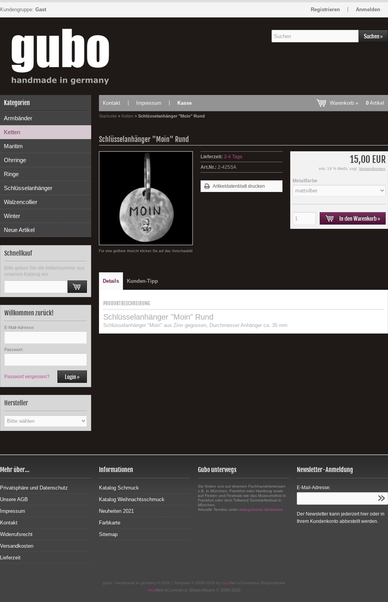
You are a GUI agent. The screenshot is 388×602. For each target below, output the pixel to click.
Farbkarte (109, 523)
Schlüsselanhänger (28, 188)
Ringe (11, 174)
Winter (12, 216)
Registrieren (325, 9)
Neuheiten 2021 (116, 511)
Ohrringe (15, 160)
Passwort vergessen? (27, 376)
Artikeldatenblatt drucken (239, 186)
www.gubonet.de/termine (261, 509)
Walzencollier (20, 202)
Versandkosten (372, 168)
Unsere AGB (14, 499)
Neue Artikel (19, 230)
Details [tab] (111, 281)
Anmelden (368, 9)
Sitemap (108, 534)
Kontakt (111, 103)
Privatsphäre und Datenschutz (34, 488)
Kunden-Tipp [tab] (142, 281)
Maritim (13, 146)
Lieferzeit (10, 557)
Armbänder (18, 118)
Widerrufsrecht (16, 534)
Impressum (148, 103)
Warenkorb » (357, 103)
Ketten (12, 132)
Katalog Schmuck (119, 488)
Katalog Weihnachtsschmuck (132, 499)
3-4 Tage (233, 156)
